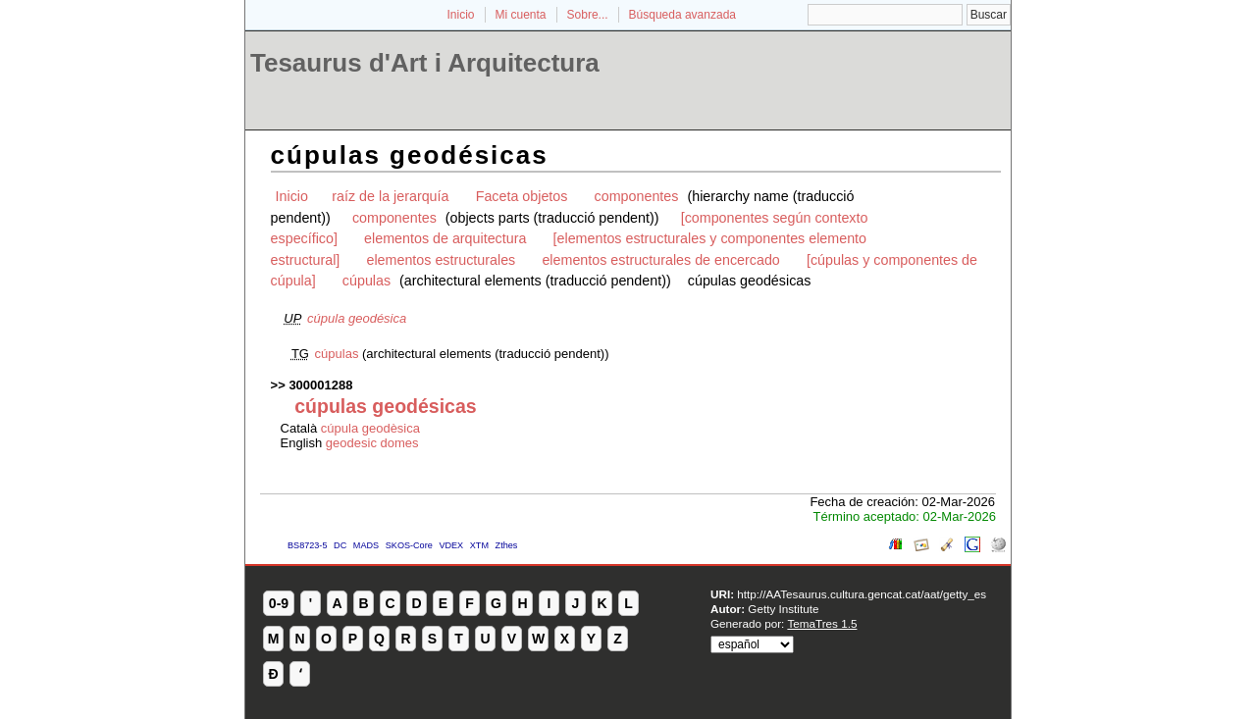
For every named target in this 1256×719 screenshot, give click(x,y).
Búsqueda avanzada (682, 15)
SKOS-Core (409, 545)
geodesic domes (372, 443)
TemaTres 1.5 (822, 623)
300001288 (320, 385)
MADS (366, 545)
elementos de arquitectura (445, 238)
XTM (479, 545)
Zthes (507, 545)
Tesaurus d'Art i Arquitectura (425, 62)
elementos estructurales (440, 260)
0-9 (278, 603)
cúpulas (366, 280)
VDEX (451, 545)
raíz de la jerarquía (390, 196)
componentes (637, 196)
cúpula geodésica (356, 318)
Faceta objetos (522, 196)
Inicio (460, 15)
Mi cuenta (521, 15)
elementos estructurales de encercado (660, 260)
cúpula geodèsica (370, 428)
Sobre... (587, 15)
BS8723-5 (307, 545)
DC (340, 545)
